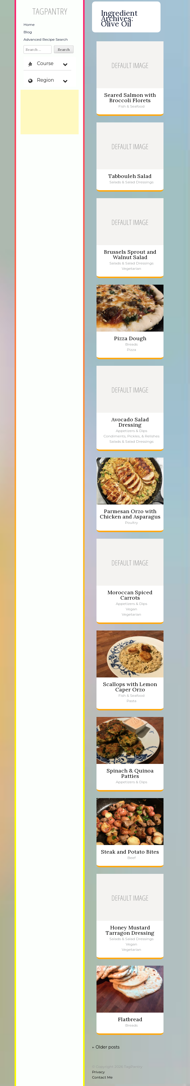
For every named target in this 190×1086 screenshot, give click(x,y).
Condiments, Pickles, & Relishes (131, 436)
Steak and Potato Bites (130, 851)
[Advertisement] (50, 112)
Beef (131, 857)
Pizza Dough (130, 338)
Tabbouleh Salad (130, 176)
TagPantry (49, 11)
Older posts (105, 1047)
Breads (131, 344)
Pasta (131, 701)
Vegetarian (131, 268)
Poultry (131, 522)
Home (29, 24)
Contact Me (102, 1077)
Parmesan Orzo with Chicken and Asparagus (130, 514)
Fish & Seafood (132, 106)
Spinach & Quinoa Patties (130, 773)
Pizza (131, 349)
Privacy (98, 1072)
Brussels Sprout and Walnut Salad (130, 254)
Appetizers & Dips (131, 430)
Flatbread (130, 1019)
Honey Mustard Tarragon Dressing (130, 930)
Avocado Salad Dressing (130, 422)
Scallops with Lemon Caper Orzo (130, 687)
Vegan (131, 609)
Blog (28, 32)
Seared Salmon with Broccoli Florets (130, 98)
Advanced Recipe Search (46, 39)
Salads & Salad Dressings (131, 182)
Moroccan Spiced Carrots (130, 595)
